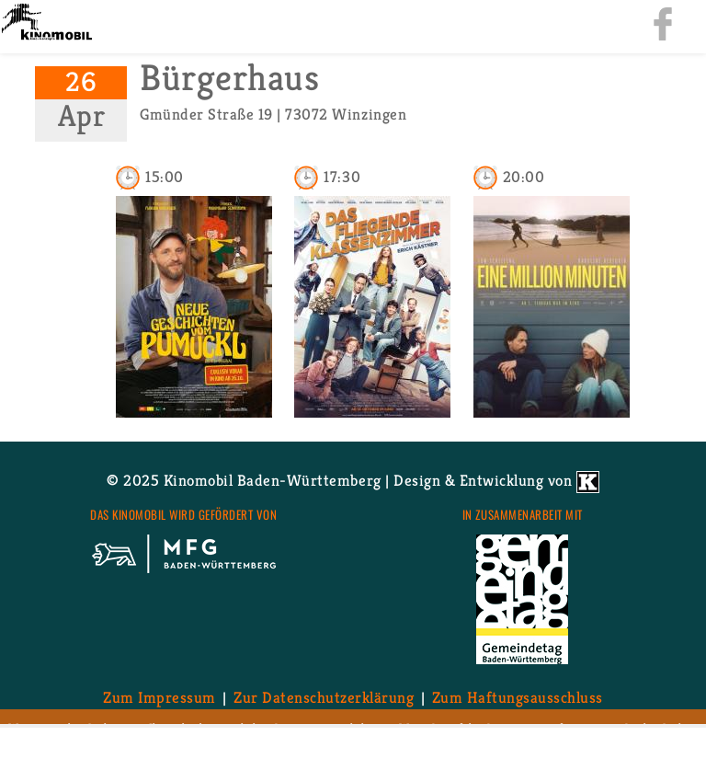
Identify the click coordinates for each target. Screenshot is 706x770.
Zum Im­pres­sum (159, 697)
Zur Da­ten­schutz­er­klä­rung (323, 697)
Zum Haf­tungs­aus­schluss (517, 697)
